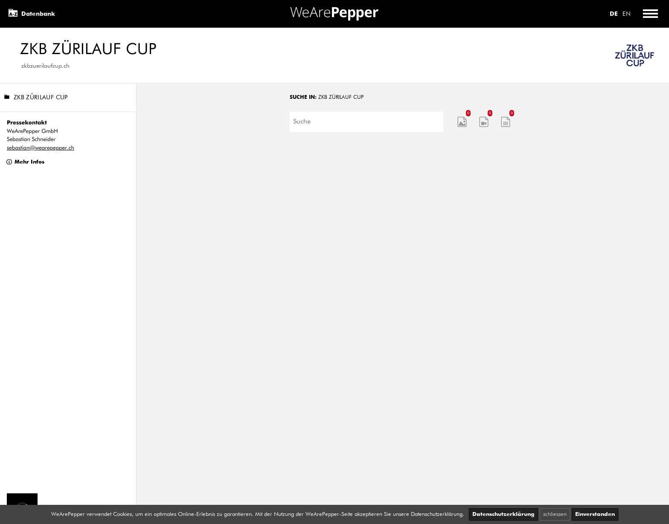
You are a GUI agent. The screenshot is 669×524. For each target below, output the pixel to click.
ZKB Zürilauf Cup (36, 98)
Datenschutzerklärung (503, 514)
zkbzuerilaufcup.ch (45, 66)
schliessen (555, 514)
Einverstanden (595, 514)
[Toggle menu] (650, 14)
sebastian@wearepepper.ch (40, 148)
